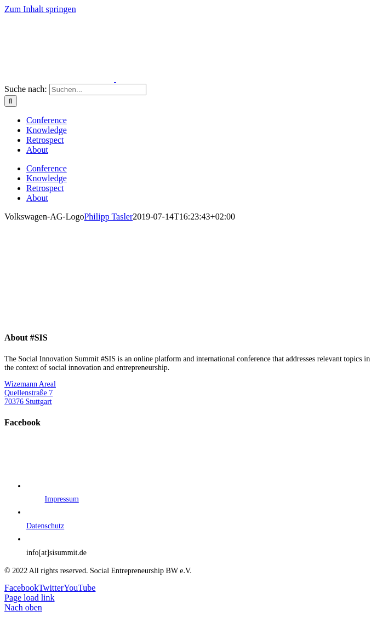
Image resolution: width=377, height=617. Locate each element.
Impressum (62, 499)
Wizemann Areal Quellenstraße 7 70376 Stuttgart (30, 393)
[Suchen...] (97, 89)
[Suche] (10, 101)
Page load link (29, 597)
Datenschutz (45, 526)
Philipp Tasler (108, 216)
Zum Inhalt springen (40, 9)
